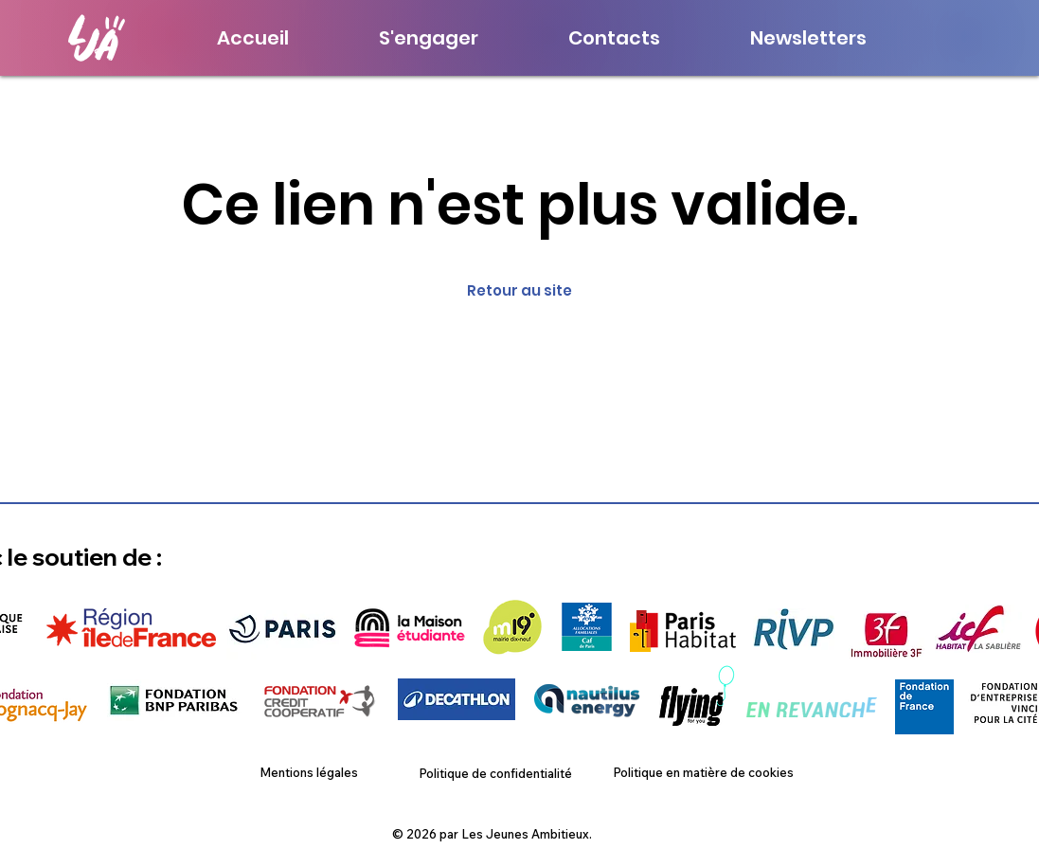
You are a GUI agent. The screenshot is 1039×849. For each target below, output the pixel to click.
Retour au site (519, 290)
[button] (809, 38)
